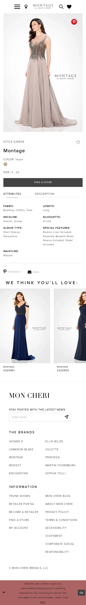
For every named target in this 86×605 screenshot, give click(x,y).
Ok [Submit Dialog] (81, 592)
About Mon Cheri (59, 504)
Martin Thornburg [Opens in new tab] (60, 465)
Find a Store (43, 182)
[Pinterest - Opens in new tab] (74, 21)
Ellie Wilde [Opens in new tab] (54, 441)
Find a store (19, 520)
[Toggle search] (61, 6)
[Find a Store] (26, 6)
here (42, 602)
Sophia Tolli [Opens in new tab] (55, 473)
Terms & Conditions (61, 520)
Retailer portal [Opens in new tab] (22, 504)
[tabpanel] (43, 72)
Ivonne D (16, 441)
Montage (16, 457)
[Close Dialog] (4, 593)
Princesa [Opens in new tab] (52, 457)
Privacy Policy (57, 512)
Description (44, 194)
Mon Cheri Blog (58, 496)
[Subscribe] (66, 417)
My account (19, 528)
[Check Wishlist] (69, 6)
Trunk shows (20, 496)
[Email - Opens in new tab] (34, 271)
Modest (15, 465)
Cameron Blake (21, 449)
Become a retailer (23, 512)
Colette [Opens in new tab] (52, 449)
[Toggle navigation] (17, 6)
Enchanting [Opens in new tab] (18, 473)
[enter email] (40, 417)
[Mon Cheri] (29, 395)
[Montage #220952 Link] (25, 330)
